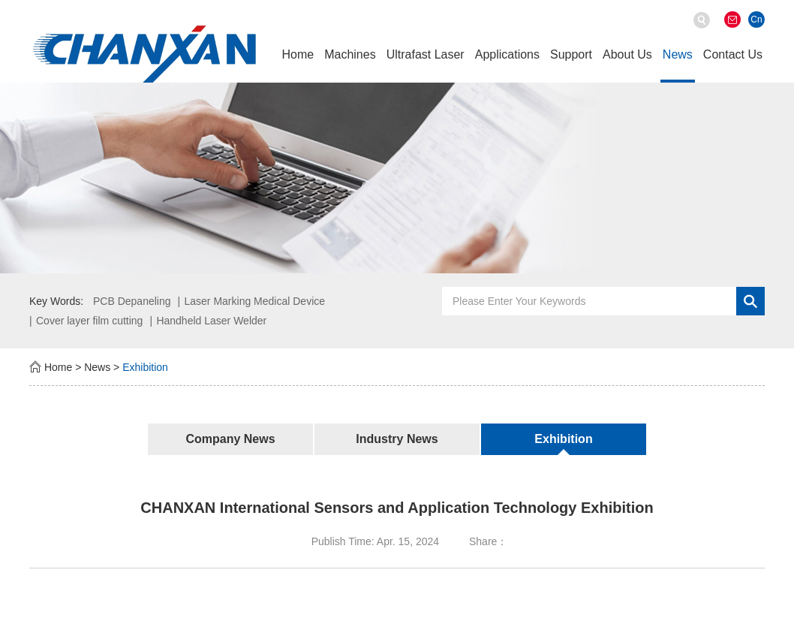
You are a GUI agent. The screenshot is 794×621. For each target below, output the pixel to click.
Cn (756, 19)
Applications (507, 54)
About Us (627, 54)
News (678, 54)
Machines (349, 54)
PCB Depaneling (132, 301)
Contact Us (732, 54)
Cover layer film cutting (89, 321)
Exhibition (145, 367)
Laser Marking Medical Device (255, 301)
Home (297, 54)
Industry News (397, 439)
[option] (397, 178)
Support (571, 54)
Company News (230, 439)
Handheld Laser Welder (211, 321)
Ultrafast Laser (425, 54)
